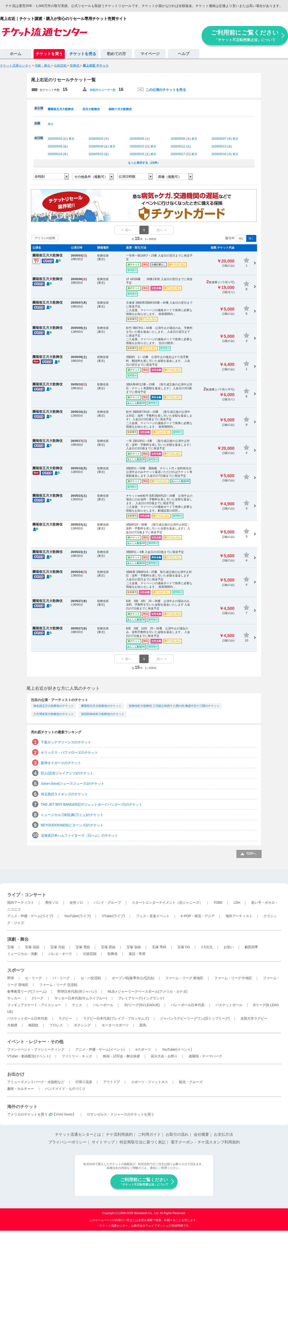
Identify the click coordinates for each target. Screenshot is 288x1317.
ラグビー (65, 1018)
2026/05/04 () (99, 138)
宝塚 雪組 (83, 947)
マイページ (150, 54)
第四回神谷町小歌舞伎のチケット (102, 714)
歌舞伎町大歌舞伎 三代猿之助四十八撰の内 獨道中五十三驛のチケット (174, 706)
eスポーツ (143, 1049)
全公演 (38, 108)
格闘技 (33, 1025)
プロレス (56, 1025)
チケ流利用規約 (119, 1134)
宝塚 (10, 947)
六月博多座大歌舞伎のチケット (53, 714)
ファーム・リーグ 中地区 (233, 978)
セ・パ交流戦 (91, 978)
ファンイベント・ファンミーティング (35, 1049)
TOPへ (251, 853)
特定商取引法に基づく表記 (143, 1142)
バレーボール (103, 1005)
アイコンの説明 (45, 238)
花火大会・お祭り (164, 1056)
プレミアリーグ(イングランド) (141, 998)
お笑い (229, 947)
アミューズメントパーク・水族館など (35, 1082)
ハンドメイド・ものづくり (65, 1089)
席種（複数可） (169, 177)
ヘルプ (183, 54)
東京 (51, 124)
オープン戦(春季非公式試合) (133, 978)
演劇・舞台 (18, 939)
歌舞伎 (113, 954)
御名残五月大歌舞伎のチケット (53, 706)
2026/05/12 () (181, 146)
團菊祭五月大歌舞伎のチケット (101, 706)
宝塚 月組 (57, 947)
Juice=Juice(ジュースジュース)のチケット (72, 783)
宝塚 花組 (32, 947)
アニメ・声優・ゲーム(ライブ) (30, 916)
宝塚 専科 (159, 947)
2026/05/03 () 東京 (61, 138)
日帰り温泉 (83, 1082)
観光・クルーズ (191, 1082)
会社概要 (201, 1134)
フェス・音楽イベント (153, 916)
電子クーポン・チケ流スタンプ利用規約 (205, 1142)
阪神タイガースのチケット (61, 763)
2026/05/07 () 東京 (225, 138)
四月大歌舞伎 (91, 109)
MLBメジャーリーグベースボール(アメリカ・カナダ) (147, 991)
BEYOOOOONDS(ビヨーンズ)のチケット (72, 825)
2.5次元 (206, 947)
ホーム (15, 54)
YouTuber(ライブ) (77, 916)
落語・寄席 (137, 954)
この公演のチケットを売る (166, 90)
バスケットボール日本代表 (27, 1018)
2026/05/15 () (99, 154)
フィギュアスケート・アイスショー (34, 1005)
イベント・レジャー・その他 (35, 1041)
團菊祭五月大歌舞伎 (61, 109)
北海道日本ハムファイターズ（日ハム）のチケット (79, 835)
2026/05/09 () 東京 (102, 146)
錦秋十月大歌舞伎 (120, 109)
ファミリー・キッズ (77, 1056)
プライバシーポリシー (67, 1142)
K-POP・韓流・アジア (198, 916)
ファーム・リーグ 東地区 (184, 978)
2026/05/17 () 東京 (184, 154)
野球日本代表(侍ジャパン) (76, 991)
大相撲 (12, 1025)
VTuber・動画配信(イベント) (29, 1056)
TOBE (217, 902)
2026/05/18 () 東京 (225, 154)
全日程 (38, 138)
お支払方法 (223, 1134)
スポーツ (15, 970)
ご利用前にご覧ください (245, 35)
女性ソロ (76, 902)
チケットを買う (49, 54)
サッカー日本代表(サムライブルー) (80, 998)
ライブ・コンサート (26, 894)
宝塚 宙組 (133, 947)
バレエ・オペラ (60, 954)
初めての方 (116, 54)
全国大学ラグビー (253, 1018)
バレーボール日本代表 (187, 1005)
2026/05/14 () (58, 154)
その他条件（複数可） (91, 177)
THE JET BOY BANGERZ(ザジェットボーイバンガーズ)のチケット (91, 804)
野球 (10, 978)
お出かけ (15, 1074)
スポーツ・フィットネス (149, 1082)
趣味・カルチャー (20, 1089)
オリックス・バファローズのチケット (69, 752)
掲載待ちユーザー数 (103, 90)
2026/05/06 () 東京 (184, 138)
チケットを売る (82, 54)
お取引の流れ (177, 1134)
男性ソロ (52, 902)
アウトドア (111, 1082)
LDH (237, 902)
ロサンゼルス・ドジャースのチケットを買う (120, 1114)
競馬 (142, 1025)
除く (251, 238)
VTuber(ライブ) (113, 916)
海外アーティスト (239, 916)
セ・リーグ (33, 978)
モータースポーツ (115, 1025)
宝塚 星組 (108, 947)
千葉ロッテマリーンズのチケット (66, 742)
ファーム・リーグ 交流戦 (58, 985)
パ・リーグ (61, 978)
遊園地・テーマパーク (205, 1056)
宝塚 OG (183, 947)
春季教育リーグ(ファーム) (26, 991)
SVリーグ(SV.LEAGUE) (142, 1005)
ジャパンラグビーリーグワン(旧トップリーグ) (194, 1018)
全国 (37, 123)
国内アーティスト (20, 902)
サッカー (14, 998)
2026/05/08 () (58, 146)
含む (241, 238)
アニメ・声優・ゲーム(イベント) (100, 1049)
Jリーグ (37, 998)
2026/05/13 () (222, 146)
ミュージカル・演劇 (22, 954)
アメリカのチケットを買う (27, 1114)
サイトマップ (103, 1142)
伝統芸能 (89, 954)
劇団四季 (251, 947)
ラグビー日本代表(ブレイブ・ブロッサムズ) (116, 1018)
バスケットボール (229, 1005)
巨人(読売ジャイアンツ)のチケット (67, 773)
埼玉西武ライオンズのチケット (64, 794)
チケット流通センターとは (78, 1134)
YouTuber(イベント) (177, 1049)
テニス (77, 1005)
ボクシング (82, 1025)
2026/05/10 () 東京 (143, 146)
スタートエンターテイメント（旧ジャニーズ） (167, 902)
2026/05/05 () (140, 138)
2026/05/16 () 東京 (143, 154)
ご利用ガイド (149, 1134)
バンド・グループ (107, 902)
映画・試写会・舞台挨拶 (121, 1056)
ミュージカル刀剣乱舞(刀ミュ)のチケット (72, 815)
